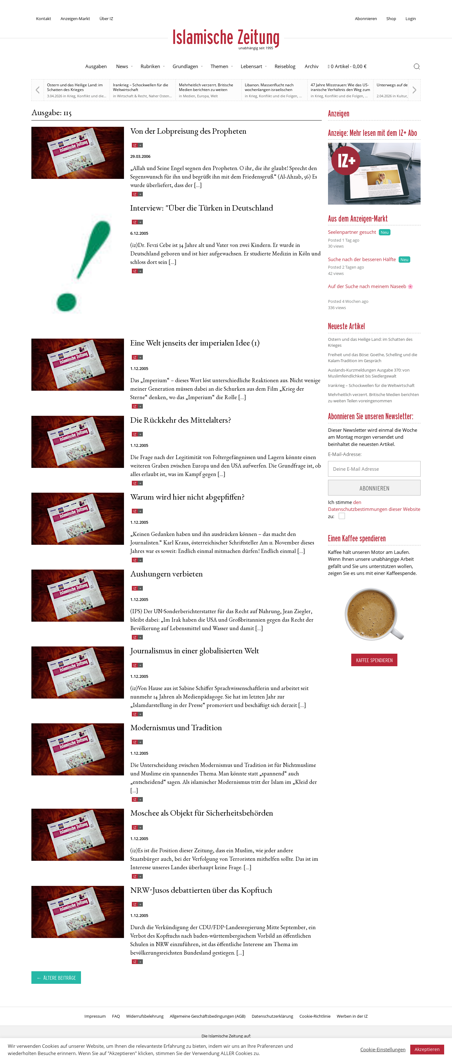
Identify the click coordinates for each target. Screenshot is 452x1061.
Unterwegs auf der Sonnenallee (404, 85)
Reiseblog (285, 66)
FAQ (116, 1016)
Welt (214, 96)
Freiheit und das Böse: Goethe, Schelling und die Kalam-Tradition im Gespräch (372, 358)
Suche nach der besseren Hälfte (362, 259)
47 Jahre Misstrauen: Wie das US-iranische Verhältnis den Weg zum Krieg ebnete (340, 89)
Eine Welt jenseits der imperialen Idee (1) (195, 344)
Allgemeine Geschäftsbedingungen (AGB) (207, 1016)
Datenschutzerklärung (272, 1016)
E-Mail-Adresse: (345, 454)
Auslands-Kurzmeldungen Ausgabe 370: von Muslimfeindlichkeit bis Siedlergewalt (369, 373)
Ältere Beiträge (59, 978)
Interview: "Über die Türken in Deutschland (201, 209)
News (122, 66)
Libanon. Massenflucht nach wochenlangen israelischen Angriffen (269, 89)
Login (411, 18)
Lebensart (251, 66)
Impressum (95, 1016)
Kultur (402, 96)
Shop (391, 18)
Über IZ (106, 18)
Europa (203, 96)
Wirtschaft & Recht (132, 96)
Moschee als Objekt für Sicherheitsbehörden (201, 814)
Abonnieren (366, 18)
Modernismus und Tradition (176, 728)
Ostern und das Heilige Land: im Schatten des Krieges (75, 87)
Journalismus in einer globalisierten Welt (194, 651)
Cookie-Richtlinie (315, 1016)
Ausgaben (96, 66)
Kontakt (43, 18)
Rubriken (150, 66)
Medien (189, 96)
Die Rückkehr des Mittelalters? (180, 421)
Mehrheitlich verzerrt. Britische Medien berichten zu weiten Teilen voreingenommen (206, 89)
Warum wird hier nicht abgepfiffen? (187, 498)
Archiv (312, 66)
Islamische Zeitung (226, 36)
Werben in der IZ (352, 1016)
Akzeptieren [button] (427, 1049)
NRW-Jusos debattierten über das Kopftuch (201, 891)
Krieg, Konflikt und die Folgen (91, 96)
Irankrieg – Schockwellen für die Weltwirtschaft (140, 87)
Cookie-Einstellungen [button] (383, 1049)
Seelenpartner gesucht (352, 232)
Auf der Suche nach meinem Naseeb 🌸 (370, 286)
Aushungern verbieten (166, 575)
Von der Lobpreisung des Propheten (188, 132)
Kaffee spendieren (374, 660)
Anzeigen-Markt (75, 18)
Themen (219, 66)
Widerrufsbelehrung (145, 1016)
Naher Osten (159, 96)
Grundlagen (185, 66)
